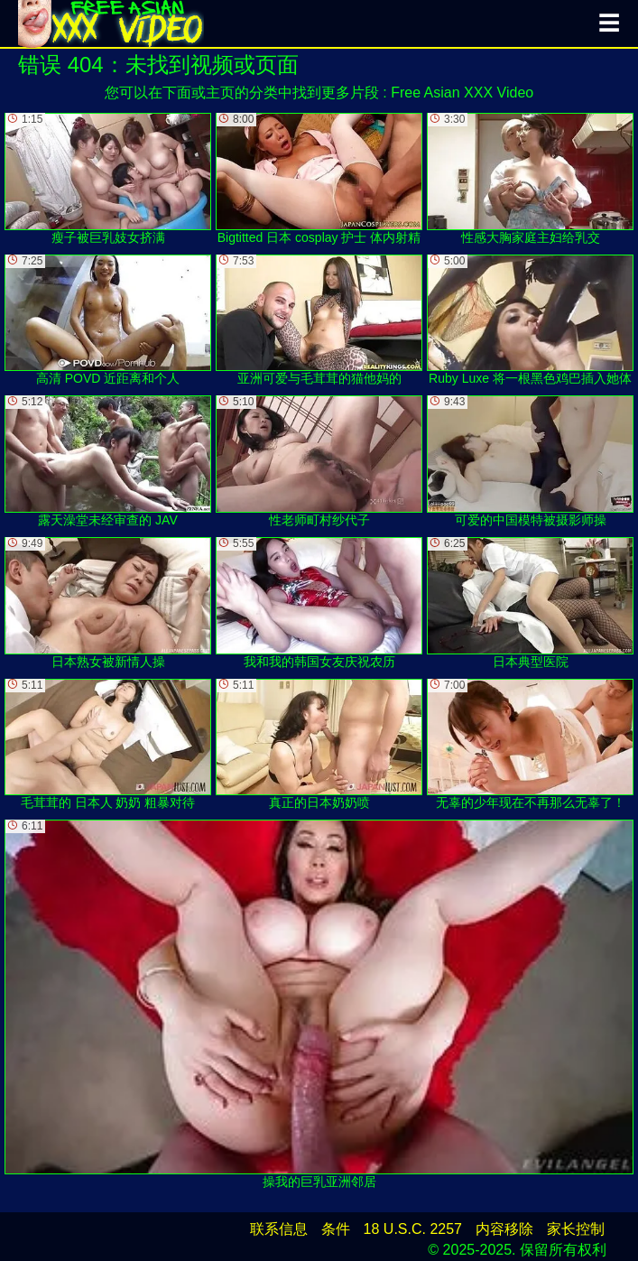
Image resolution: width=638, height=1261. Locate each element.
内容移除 (504, 1229)
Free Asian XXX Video (462, 92)
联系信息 (279, 1229)
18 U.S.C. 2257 (413, 1229)
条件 (335, 1229)
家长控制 (576, 1229)
